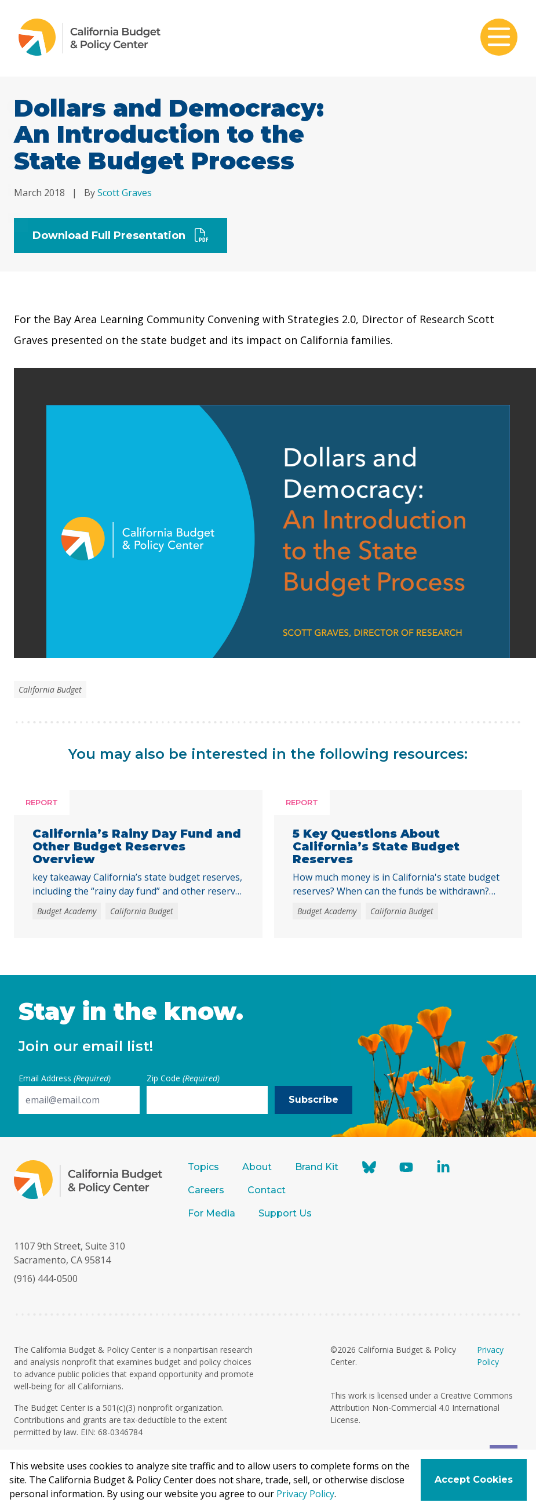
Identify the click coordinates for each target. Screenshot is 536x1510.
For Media (211, 1213)
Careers (206, 1190)
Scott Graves (124, 192)
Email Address (65, 1078)
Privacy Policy (305, 1493)
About (257, 1166)
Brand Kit (316, 1166)
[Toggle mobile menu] (498, 38)
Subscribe (313, 1099)
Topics (203, 1166)
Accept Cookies (474, 1479)
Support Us (286, 1213)
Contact (266, 1190)
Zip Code (183, 1078)
